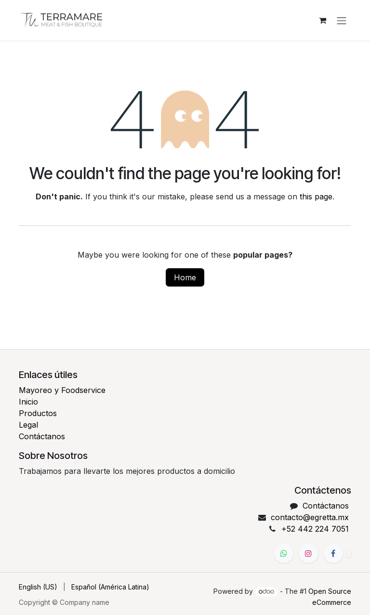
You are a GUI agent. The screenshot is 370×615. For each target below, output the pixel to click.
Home (185, 278)
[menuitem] (38, 586)
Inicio (28, 401)
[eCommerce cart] (322, 20)
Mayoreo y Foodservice (62, 390)
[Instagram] (308, 553)
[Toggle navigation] (341, 21)
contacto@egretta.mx (310, 517)
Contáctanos (42, 436)
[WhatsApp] (283, 553)
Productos (38, 413)
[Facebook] (333, 553)
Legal (28, 425)
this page (316, 197)
